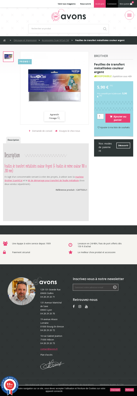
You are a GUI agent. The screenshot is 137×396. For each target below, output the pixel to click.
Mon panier (126, 3)
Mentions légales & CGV (111, 384)
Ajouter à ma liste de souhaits (114, 127)
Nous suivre (85, 4)
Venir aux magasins (67, 4)
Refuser (129, 390)
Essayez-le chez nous (67, 130)
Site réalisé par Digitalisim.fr (38, 384)
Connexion (112, 4)
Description (13, 140)
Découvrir (123, 145)
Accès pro (99, 4)
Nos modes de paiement (105, 147)
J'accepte (115, 390)
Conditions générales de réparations (76, 384)
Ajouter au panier (118, 118)
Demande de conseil (40, 130)
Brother (101, 56)
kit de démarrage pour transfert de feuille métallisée (53, 180)
